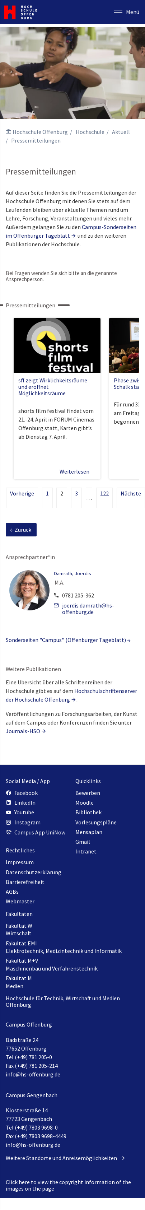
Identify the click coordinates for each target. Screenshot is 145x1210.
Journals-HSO (23, 731)
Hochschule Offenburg (40, 131)
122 (104, 493)
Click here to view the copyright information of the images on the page (68, 1185)
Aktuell (121, 131)
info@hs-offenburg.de (33, 1074)
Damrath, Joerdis (72, 573)
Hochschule (90, 131)
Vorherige (22, 493)
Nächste (131, 493)
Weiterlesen (78, 471)
